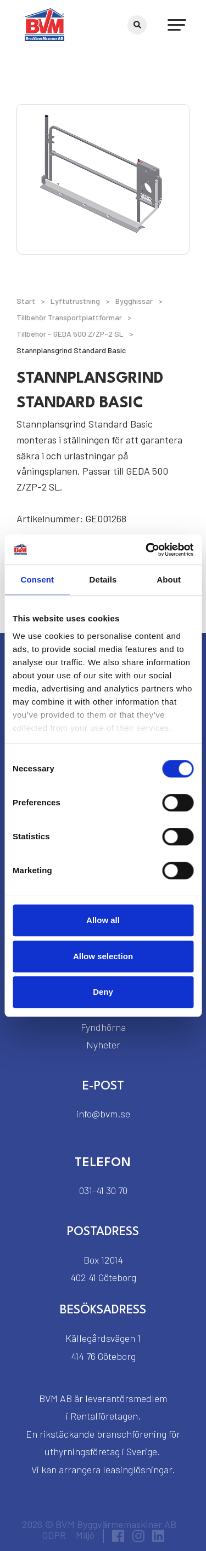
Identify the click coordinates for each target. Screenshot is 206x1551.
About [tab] (169, 579)
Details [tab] (103, 579)
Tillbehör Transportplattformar (69, 317)
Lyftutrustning (75, 300)
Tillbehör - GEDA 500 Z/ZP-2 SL (70, 333)
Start (25, 300)
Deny (103, 991)
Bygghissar (134, 300)
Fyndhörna (103, 1027)
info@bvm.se (103, 1114)
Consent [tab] (37, 579)
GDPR (54, 1535)
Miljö (85, 1535)
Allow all (103, 920)
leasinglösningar (137, 1469)
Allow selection (103, 956)
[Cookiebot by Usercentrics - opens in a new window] (146, 550)
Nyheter (103, 1045)
